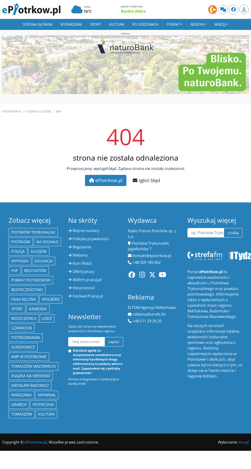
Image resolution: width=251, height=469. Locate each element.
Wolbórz (51, 299)
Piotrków (20, 241)
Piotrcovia (43, 404)
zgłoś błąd (146, 180)
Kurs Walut (82, 263)
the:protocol (84, 287)
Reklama (80, 255)
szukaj (233, 232)
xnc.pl (243, 442)
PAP (14, 270)
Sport (95, 24)
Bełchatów (35, 270)
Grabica (19, 404)
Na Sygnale (47, 241)
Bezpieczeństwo (27, 289)
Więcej (219, 24)
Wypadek (20, 261)
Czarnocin (21, 328)
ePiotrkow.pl (12, 111)
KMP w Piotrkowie (29, 356)
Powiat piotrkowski (31, 280)
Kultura (116, 24)
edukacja (44, 261)
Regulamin (82, 247)
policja (18, 251)
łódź (47, 318)
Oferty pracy (83, 271)
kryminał (47, 395)
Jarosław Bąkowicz (30, 385)
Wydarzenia (71, 24)
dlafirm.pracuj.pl (87, 279)
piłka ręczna (23, 299)
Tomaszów (21, 414)
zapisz (113, 341)
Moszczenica (23, 318)
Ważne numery (86, 230)
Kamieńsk (38, 308)
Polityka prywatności (91, 238)
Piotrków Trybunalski (33, 232)
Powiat (173, 24)
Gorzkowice (23, 347)
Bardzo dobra (133, 11)
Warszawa (21, 395)
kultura (46, 414)
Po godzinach (145, 24)
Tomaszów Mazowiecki (33, 366)
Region (197, 24)
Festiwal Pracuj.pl (88, 296)
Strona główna (37, 24)
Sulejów (39, 251)
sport (17, 308)
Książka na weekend (30, 375)
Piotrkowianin (25, 337)
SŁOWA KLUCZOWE (38, 111)
